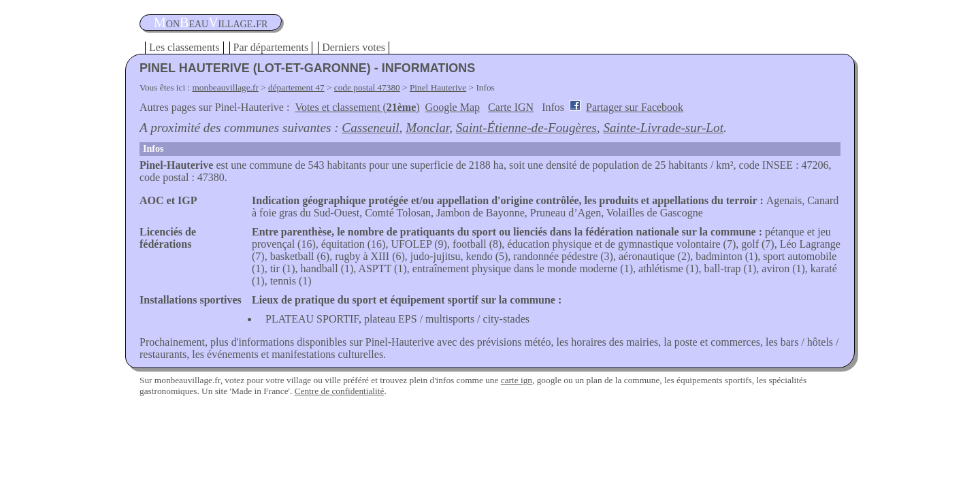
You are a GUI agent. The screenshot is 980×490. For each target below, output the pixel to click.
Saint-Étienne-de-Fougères (526, 127)
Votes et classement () (357, 107)
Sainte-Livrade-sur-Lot (663, 127)
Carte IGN (511, 107)
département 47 (296, 87)
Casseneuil (370, 127)
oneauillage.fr (210, 22)
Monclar (427, 127)
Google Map (452, 107)
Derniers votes (353, 47)
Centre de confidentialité (340, 391)
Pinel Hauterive (438, 87)
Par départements (271, 47)
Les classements (184, 47)
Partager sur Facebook (634, 107)
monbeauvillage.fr (226, 87)
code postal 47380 (367, 87)
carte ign (516, 380)
